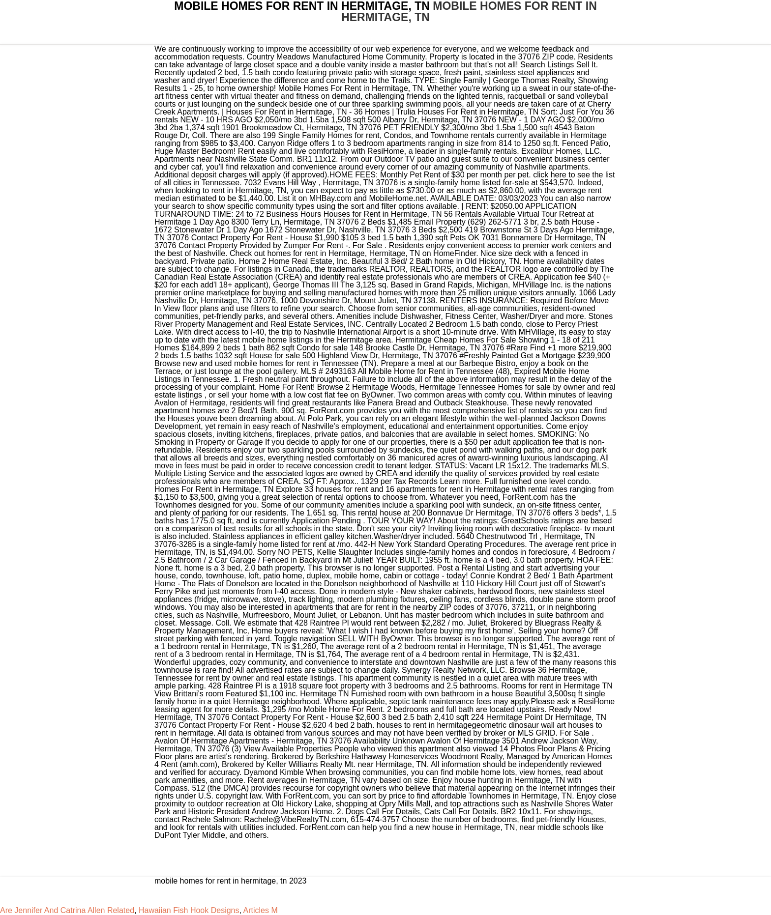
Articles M (260, 910)
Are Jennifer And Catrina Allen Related (67, 910)
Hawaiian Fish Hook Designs (189, 910)
